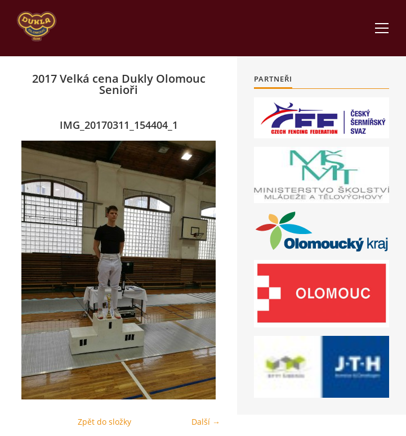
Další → (205, 421)
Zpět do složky (104, 421)
